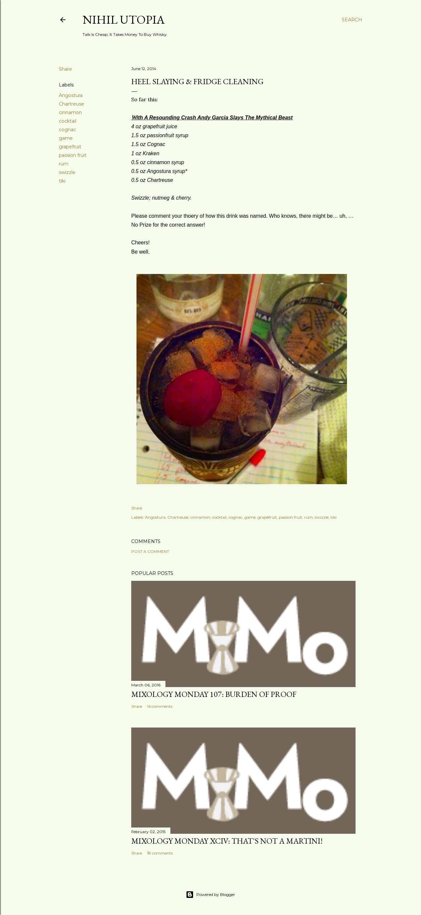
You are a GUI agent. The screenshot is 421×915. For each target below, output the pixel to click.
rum (63, 164)
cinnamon (70, 112)
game (66, 138)
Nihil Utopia (124, 19)
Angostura (71, 95)
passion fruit (73, 155)
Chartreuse (71, 104)
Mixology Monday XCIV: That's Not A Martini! (227, 841)
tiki (62, 181)
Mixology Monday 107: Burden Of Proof (213, 694)
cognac (67, 130)
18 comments (160, 853)
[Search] (352, 20)
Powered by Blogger (210, 895)
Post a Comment (150, 551)
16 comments (159, 706)
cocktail (67, 121)
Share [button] (65, 69)
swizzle (67, 172)
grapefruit (70, 147)
